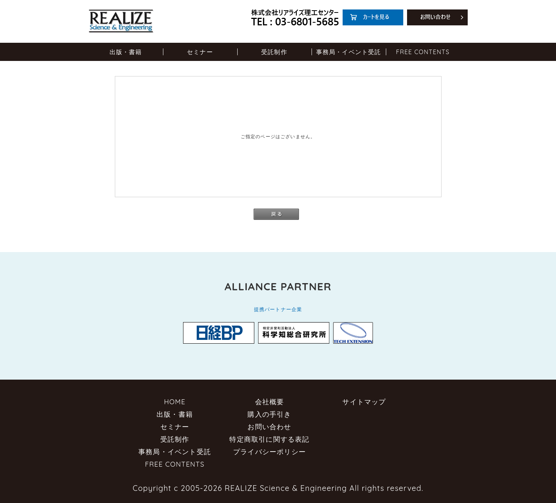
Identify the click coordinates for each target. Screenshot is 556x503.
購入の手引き (269, 414)
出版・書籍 (126, 51)
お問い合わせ (269, 426)
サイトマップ (364, 401)
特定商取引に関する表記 (269, 439)
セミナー (200, 51)
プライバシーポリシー (269, 451)
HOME (175, 401)
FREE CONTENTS (422, 51)
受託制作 (274, 51)
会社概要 (269, 401)
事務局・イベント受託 (348, 51)
